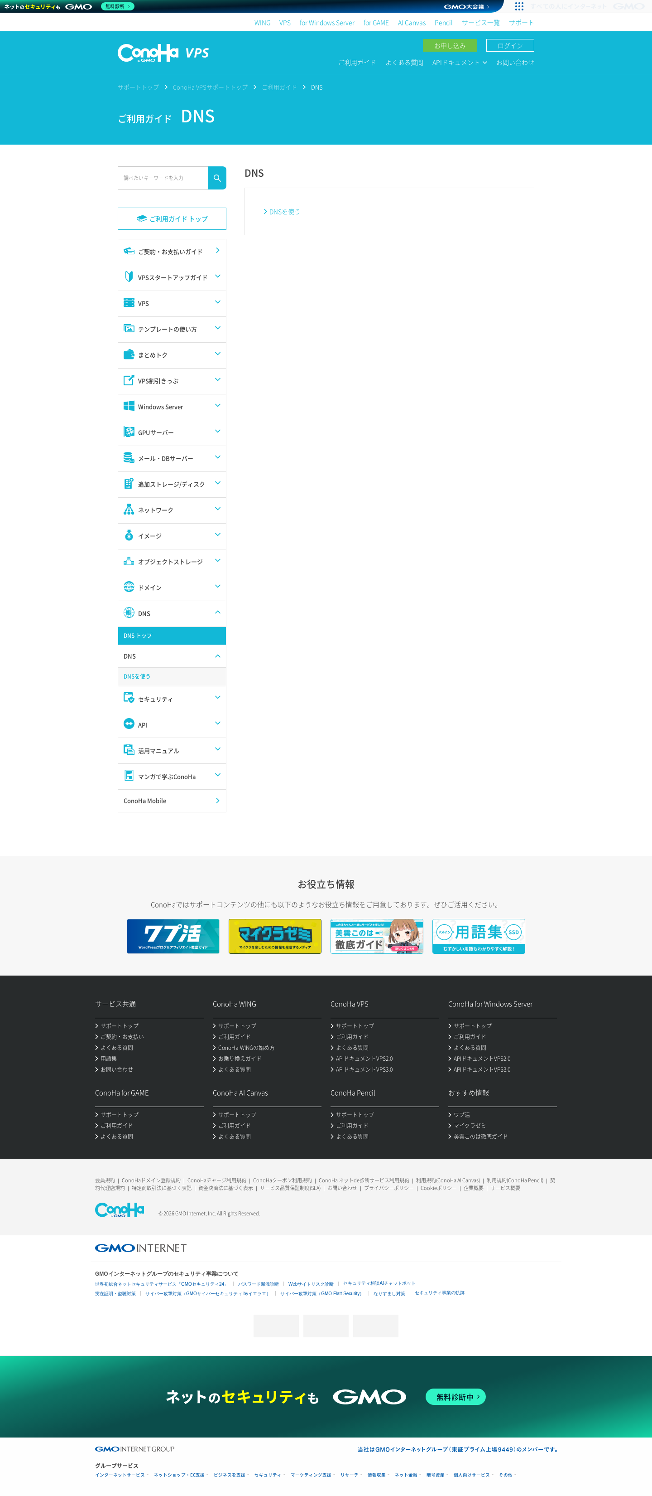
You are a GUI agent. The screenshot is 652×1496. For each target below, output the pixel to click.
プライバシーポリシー (389, 1188)
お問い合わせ (515, 62)
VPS (285, 22)
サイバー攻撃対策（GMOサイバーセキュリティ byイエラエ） (208, 1293)
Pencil (444, 22)
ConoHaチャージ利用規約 (216, 1180)
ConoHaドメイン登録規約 (151, 1180)
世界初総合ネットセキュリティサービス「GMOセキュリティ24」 (162, 1284)
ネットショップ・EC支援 (179, 1475)
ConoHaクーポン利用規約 (282, 1180)
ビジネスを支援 (229, 1475)
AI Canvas (412, 22)
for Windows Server (327, 22)
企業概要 (474, 1188)
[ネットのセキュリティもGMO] (69, 6)
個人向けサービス (472, 1475)
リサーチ (349, 1475)
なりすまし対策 (389, 1293)
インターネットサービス (120, 1475)
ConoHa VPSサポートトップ (210, 87)
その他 (506, 1475)
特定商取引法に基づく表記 (162, 1188)
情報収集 (377, 1475)
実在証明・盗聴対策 (115, 1293)
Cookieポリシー (439, 1188)
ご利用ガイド (357, 62)
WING (262, 22)
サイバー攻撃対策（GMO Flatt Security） (322, 1293)
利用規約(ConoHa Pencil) (515, 1180)
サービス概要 (505, 1188)
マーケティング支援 (311, 1475)
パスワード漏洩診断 (258, 1284)
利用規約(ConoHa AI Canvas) (448, 1180)
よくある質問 (404, 62)
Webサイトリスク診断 (311, 1284)
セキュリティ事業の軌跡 (440, 1292)
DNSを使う (285, 211)
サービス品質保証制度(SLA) (290, 1188)
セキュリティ (268, 1475)
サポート (521, 22)
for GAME (376, 22)
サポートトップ (138, 87)
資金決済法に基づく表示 (225, 1188)
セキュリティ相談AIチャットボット (379, 1283)
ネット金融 (406, 1475)
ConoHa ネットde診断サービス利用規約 (364, 1180)
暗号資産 (436, 1475)
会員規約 (105, 1180)
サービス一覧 (481, 22)
